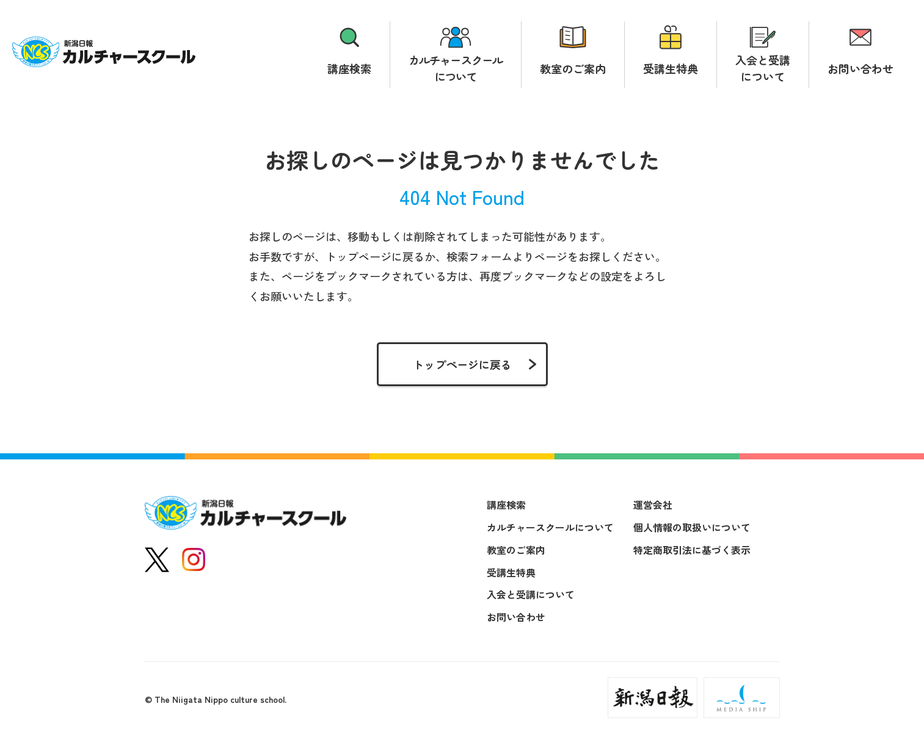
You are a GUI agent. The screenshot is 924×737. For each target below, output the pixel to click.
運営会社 (652, 504)
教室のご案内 (573, 68)
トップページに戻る (462, 364)
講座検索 (349, 68)
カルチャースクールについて (456, 68)
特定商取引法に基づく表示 (692, 549)
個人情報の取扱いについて (692, 527)
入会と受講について (762, 68)
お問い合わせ (860, 68)
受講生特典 (670, 68)
